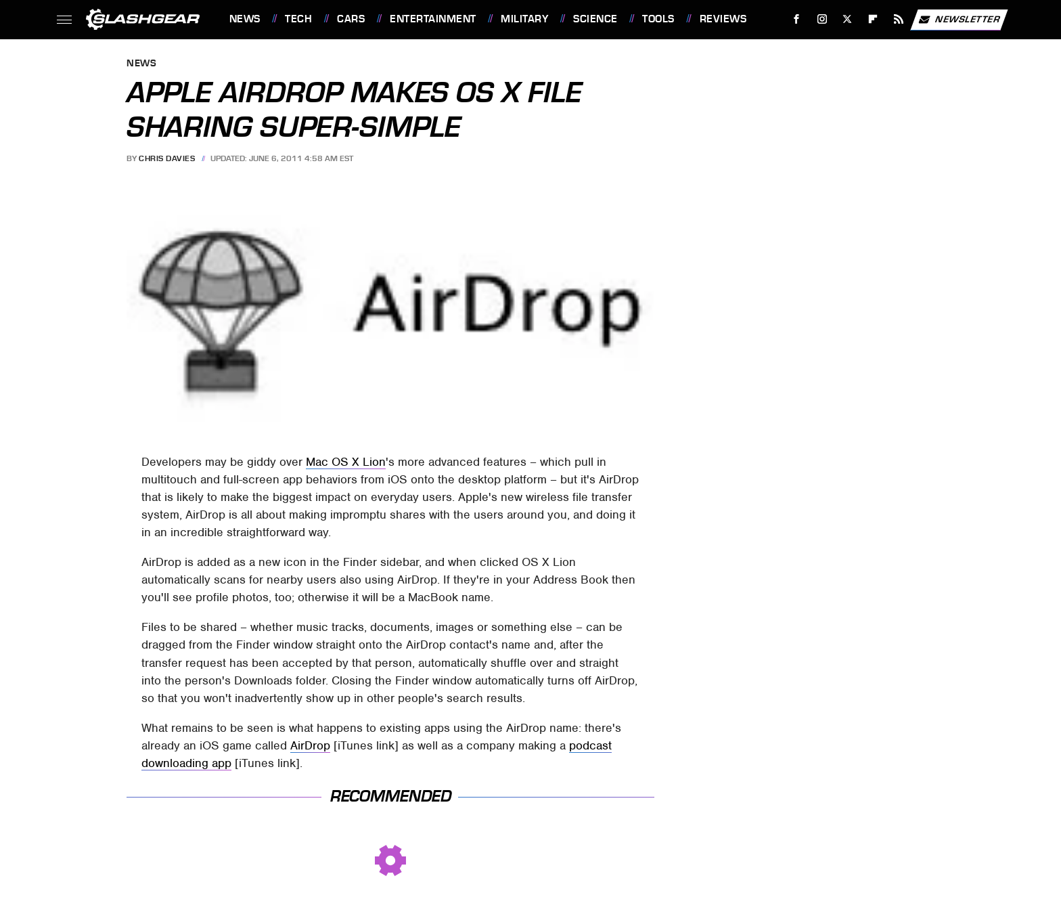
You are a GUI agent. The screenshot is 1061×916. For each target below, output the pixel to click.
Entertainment (433, 19)
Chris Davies (167, 158)
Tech (298, 19)
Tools (658, 19)
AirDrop (310, 745)
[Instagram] (822, 19)
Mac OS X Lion (346, 461)
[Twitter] (847, 19)
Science (595, 19)
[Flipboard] (873, 19)
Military (524, 19)
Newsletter (958, 20)
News (245, 19)
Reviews (723, 19)
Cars (351, 19)
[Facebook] (796, 19)
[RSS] (898, 19)
